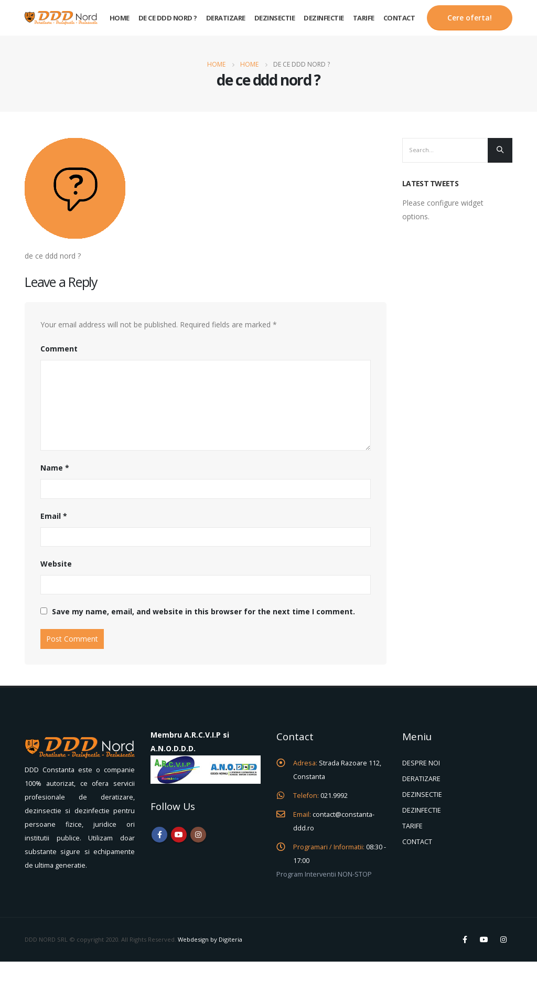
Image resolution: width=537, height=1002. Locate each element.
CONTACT (417, 841)
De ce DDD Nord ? (167, 18)
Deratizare (225, 18)
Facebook (159, 835)
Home (120, 18)
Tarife (363, 18)
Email (53, 516)
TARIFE (412, 826)
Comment (59, 349)
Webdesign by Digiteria (210, 939)
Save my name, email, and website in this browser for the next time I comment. (203, 611)
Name (54, 468)
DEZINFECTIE (421, 810)
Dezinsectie (274, 18)
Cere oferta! (469, 18)
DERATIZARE (421, 778)
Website (56, 564)
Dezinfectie (324, 18)
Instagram (198, 835)
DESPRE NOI (421, 763)
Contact (399, 18)
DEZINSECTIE (422, 794)
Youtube (179, 835)
